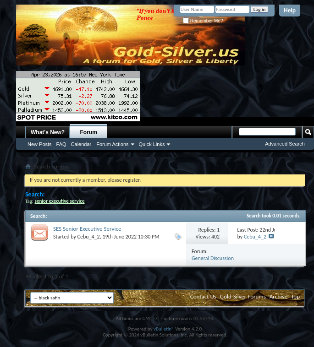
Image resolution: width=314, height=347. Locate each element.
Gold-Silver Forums (243, 296)
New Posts (40, 144)
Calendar (81, 144)
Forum (88, 132)
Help (290, 10)
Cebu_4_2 (88, 236)
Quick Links (152, 144)
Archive (278, 296)
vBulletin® (164, 329)
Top (295, 296)
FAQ (61, 144)
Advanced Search (285, 143)
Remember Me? (203, 20)
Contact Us (203, 296)
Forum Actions (112, 144)
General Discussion (213, 258)
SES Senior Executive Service (87, 228)
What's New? (48, 132)
